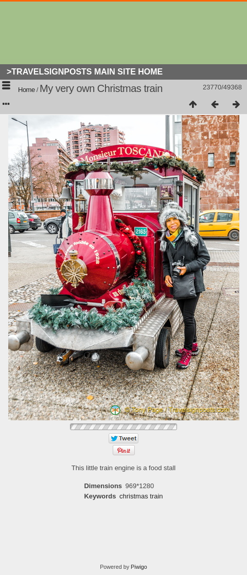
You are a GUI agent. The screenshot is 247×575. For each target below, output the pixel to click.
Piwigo (139, 567)
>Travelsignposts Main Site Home (85, 71)
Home (26, 90)
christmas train (141, 496)
